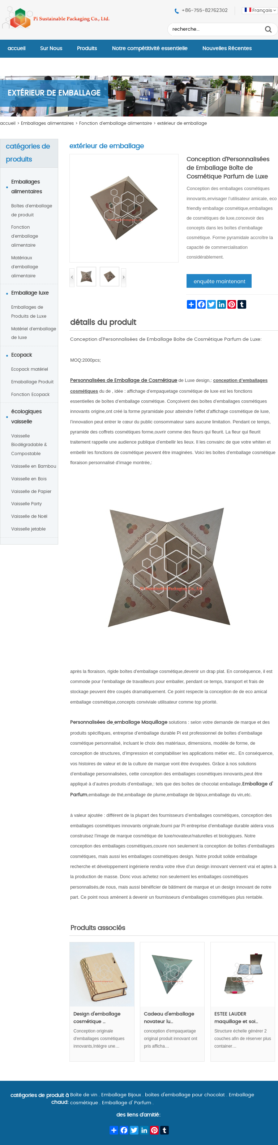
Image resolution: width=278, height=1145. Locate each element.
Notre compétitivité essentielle (150, 48)
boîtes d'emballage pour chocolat (185, 1095)
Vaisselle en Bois (29, 479)
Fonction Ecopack (30, 394)
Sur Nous (51, 48)
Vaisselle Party (26, 504)
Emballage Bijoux (121, 1095)
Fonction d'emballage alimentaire (115, 123)
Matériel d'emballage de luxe (33, 333)
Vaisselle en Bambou (33, 466)
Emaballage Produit (32, 382)
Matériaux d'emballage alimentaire (24, 267)
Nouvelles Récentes (227, 48)
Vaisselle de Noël (29, 516)
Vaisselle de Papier (31, 491)
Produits (87, 48)
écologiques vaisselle (26, 416)
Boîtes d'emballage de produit (31, 210)
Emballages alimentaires (47, 123)
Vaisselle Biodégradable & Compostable (29, 445)
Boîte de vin (83, 1095)
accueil (16, 48)
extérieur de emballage (182, 123)
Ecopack (21, 355)
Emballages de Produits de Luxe (28, 311)
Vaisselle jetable (28, 529)
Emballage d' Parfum (126, 1103)
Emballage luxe (30, 293)
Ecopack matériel (29, 369)
